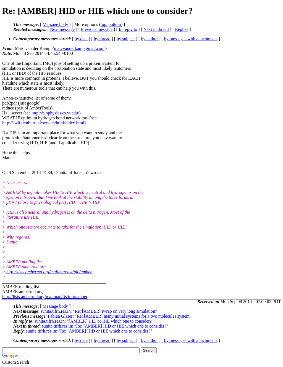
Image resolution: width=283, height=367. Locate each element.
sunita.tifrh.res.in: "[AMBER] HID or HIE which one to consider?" (94, 321)
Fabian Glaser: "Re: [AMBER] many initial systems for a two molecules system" (119, 316)
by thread (102, 38)
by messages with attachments (191, 38)
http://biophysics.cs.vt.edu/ (55, 113)
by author (149, 38)
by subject (126, 38)
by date (81, 38)
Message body (55, 24)
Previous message (96, 29)
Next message (62, 29)
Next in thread (156, 29)
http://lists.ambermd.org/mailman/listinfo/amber (49, 271)
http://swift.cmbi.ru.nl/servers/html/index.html (43, 122)
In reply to (128, 29)
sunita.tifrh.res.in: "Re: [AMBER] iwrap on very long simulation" (99, 311)
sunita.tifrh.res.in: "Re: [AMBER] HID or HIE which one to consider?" (105, 326)
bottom (114, 24)
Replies (181, 29)
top (103, 24)
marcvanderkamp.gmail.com (79, 48)
